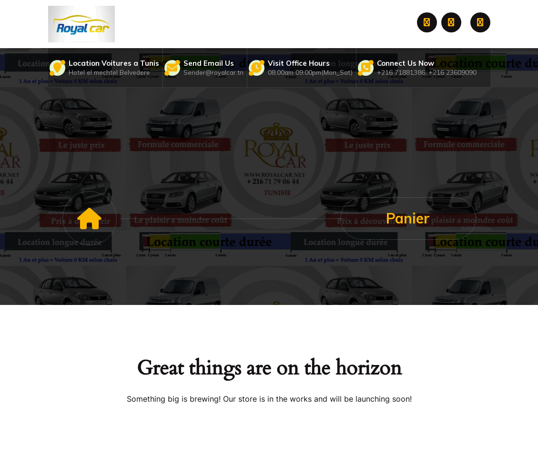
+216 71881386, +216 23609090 (427, 72)
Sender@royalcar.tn (213, 72)
